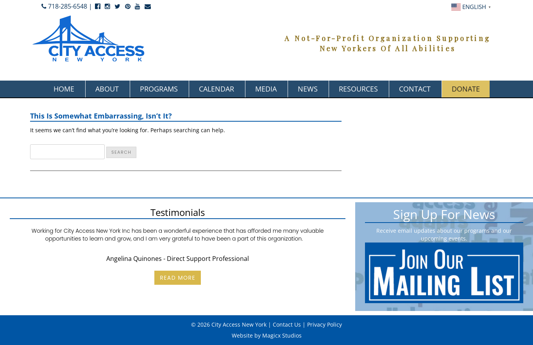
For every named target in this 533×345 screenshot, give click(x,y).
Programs (159, 88)
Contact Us (287, 324)
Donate (466, 88)
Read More (177, 278)
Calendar (216, 88)
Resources (358, 88)
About (107, 88)
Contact (415, 88)
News (308, 88)
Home (64, 88)
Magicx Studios (282, 335)
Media (266, 88)
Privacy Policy (324, 324)
